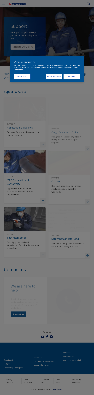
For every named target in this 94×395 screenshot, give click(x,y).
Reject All (71, 76)
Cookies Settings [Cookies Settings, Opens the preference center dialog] (22, 76)
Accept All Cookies (54, 76)
